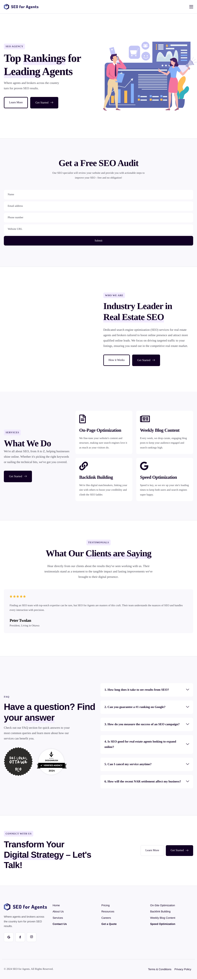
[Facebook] (20, 937)
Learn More (16, 102)
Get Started (44, 102)
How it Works (117, 360)
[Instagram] (31, 937)
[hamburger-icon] (191, 6)
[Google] (8, 937)
